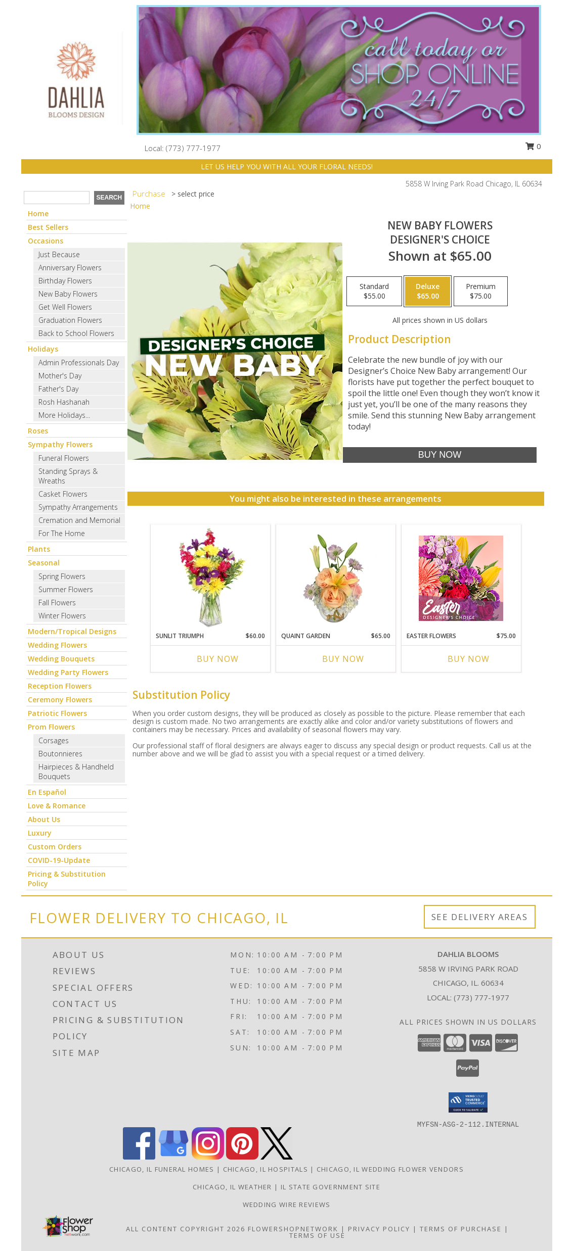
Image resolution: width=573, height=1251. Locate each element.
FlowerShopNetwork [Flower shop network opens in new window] (293, 1228)
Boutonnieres (60, 753)
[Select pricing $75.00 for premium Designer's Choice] (480, 291)
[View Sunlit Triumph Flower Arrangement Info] (210, 578)
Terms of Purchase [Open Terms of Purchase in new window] (461, 1228)
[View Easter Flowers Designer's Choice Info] (461, 578)
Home (38, 213)
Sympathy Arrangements (78, 507)
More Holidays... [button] (64, 415)
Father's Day (58, 389)
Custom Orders (54, 846)
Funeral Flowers (63, 458)
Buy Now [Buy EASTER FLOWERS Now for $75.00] (469, 658)
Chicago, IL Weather (232, 1186)
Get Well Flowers (65, 307)
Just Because (59, 254)
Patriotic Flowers (57, 713)
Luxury (40, 833)
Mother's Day (59, 375)
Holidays (43, 349)
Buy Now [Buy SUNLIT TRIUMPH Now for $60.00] (218, 658)
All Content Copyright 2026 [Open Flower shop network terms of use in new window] (185, 1228)
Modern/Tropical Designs (72, 631)
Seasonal (44, 562)
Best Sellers (48, 227)
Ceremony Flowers (60, 699)
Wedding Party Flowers (68, 672)
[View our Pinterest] (242, 1157)
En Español (47, 792)
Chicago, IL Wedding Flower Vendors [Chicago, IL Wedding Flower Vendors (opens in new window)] (390, 1169)
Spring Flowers (61, 576)
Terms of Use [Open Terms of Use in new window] (317, 1235)
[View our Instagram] (208, 1157)
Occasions (45, 241)
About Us (44, 819)
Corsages (53, 740)
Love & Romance (56, 805)
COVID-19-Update (59, 860)
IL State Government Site (330, 1186)
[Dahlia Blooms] (75, 77)
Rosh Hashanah (64, 402)
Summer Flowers (65, 589)
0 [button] (533, 146)
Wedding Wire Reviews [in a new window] (287, 1204)
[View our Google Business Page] (173, 1157)
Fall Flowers (57, 602)
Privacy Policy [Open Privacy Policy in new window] (379, 1228)
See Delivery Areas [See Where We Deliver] (479, 917)
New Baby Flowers (68, 294)
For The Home (61, 533)
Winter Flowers (62, 615)
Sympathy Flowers (60, 444)
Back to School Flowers (76, 333)
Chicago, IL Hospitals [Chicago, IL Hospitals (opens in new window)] (265, 1169)
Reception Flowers (60, 686)
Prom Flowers (51, 727)
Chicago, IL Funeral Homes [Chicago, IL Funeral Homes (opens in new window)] (161, 1169)
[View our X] (276, 1157)
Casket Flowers (62, 494)
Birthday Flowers (65, 280)
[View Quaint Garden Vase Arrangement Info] (335, 578)
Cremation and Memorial (79, 520)
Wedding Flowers (57, 645)
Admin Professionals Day (78, 362)
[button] (468, 1102)
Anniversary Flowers (70, 267)
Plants (39, 549)
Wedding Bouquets (61, 658)
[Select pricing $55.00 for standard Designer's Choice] (374, 291)
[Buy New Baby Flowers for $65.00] (440, 455)
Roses (38, 431)
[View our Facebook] (139, 1157)
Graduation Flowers (70, 320)
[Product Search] (57, 197)
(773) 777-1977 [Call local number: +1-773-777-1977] (193, 148)
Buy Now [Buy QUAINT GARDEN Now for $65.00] (343, 658)
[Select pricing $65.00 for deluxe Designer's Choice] (427, 291)
